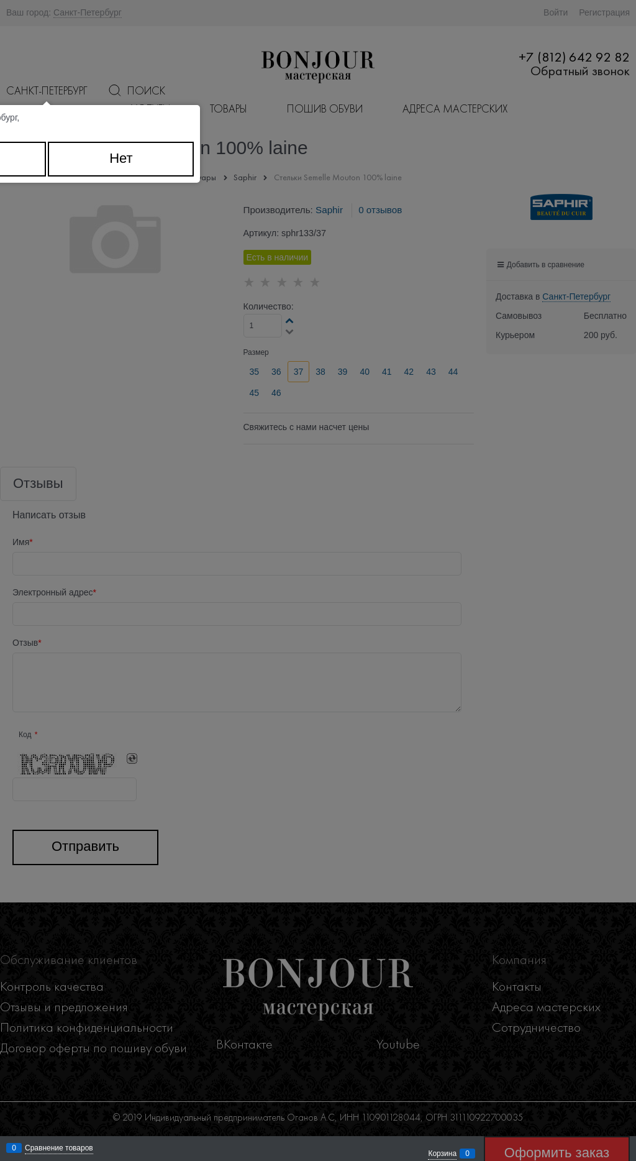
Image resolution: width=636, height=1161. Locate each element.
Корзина (442, 1154)
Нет (120, 158)
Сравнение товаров (59, 1148)
